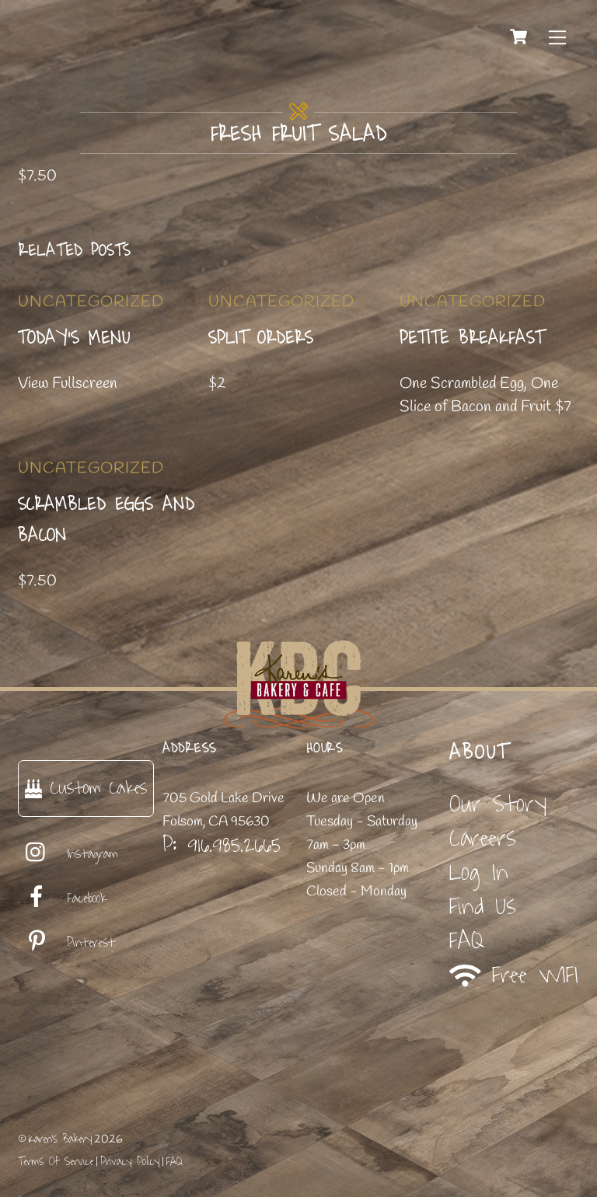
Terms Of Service (55, 1161)
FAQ (466, 940)
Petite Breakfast (472, 338)
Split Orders (260, 338)
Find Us (482, 906)
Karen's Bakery (60, 1139)
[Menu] (557, 36)
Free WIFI (514, 975)
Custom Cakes (86, 788)
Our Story (497, 804)
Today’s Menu (74, 338)
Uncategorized (91, 301)
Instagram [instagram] (68, 854)
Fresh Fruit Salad (299, 134)
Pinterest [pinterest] (66, 942)
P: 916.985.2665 (221, 844)
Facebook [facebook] (62, 898)
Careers (482, 838)
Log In (478, 872)
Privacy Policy (129, 1161)
